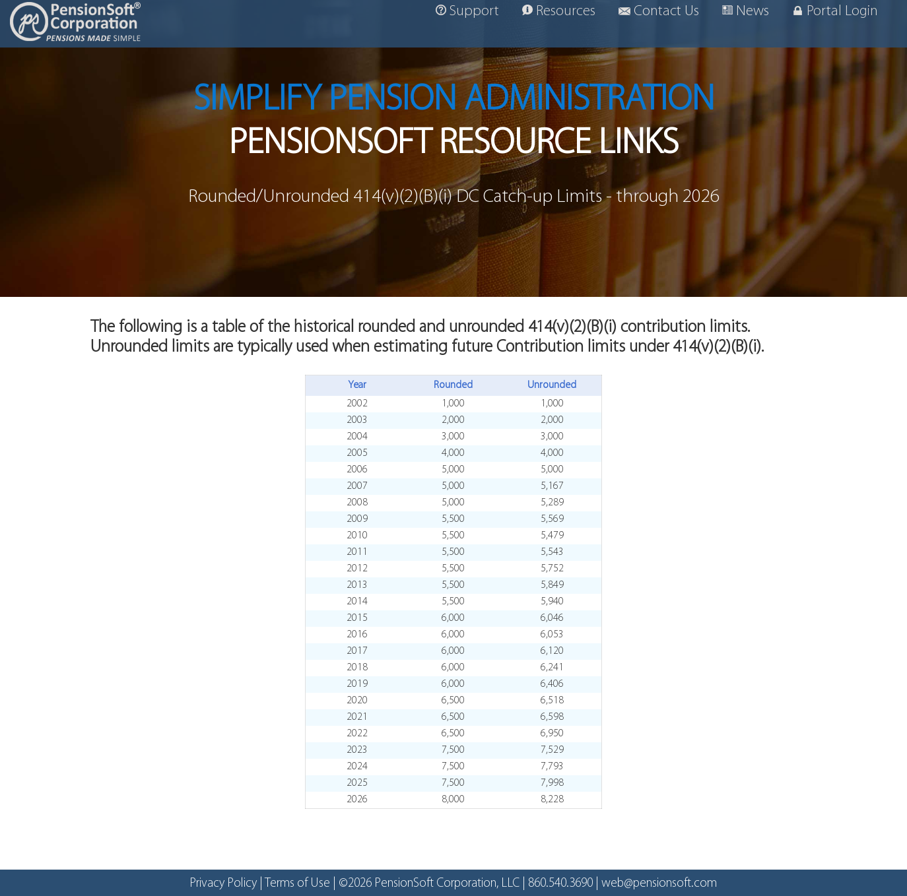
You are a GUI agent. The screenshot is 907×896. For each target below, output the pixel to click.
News (745, 11)
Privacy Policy (223, 884)
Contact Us (659, 11)
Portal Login (835, 11)
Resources (558, 11)
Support (467, 11)
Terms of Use (297, 884)
